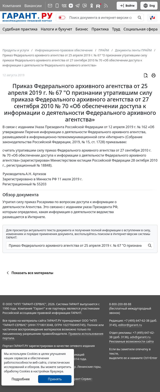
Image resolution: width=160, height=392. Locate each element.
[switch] (62, 17)
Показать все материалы (29, 272)
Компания (11, 5)
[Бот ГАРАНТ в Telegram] (84, 5)
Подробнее (20, 379)
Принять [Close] (55, 379)
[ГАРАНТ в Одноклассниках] (91, 5)
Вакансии (33, 5)
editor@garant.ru (130, 325)
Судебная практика (20, 29)
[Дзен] (71, 6)
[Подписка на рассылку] (50, 5)
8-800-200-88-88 (120, 304)
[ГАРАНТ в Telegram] (77, 5)
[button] (152, 17)
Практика (100, 29)
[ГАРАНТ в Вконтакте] (64, 5)
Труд (116, 29)
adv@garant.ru (140, 337)
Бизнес (81, 29)
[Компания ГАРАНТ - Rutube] (98, 5)
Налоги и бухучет (56, 29)
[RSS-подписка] (105, 5)
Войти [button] (127, 5)
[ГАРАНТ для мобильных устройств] (57, 5)
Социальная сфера (141, 29)
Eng (149, 5)
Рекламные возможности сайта (131, 341)
